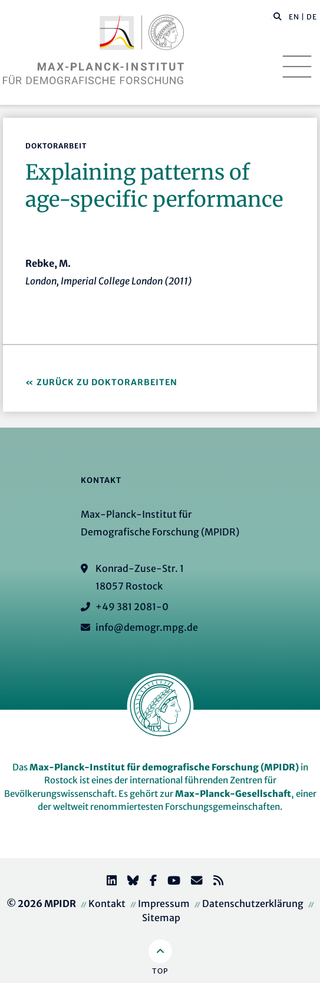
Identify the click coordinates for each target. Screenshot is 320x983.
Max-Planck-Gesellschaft (233, 793)
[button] (277, 16)
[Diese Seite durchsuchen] (271, 17)
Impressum (164, 903)
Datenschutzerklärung (252, 903)
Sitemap (161, 918)
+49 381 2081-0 (132, 607)
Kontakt (107, 903)
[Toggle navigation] (297, 67)
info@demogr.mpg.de (146, 627)
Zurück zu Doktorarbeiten (107, 382)
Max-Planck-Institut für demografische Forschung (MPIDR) (164, 767)
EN (294, 16)
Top (160, 971)
